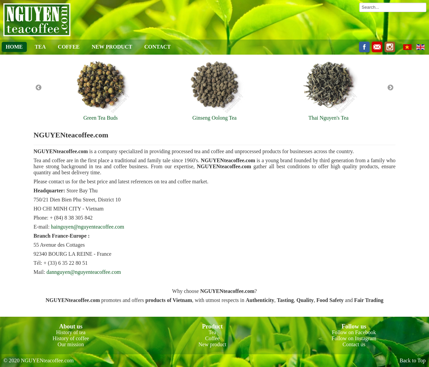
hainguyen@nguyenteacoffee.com (87, 227)
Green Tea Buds (100, 118)
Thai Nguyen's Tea (328, 118)
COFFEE (69, 47)
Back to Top (413, 360)
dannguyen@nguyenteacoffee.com (84, 272)
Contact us (354, 344)
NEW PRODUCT (111, 47)
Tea (212, 332)
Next (390, 87)
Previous (38, 87)
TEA (40, 47)
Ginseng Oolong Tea (214, 118)
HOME (14, 47)
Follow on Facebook (354, 332)
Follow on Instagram (353, 338)
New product (212, 344)
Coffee (212, 338)
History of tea (70, 332)
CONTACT (157, 47)
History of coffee (71, 338)
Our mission (71, 344)
